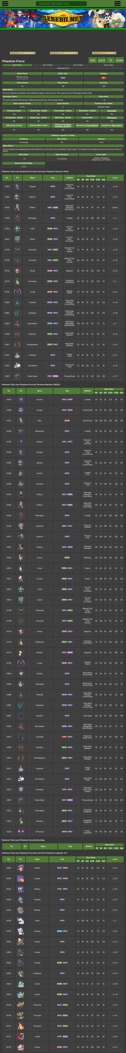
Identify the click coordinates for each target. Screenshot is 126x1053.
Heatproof (87, 812)
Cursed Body (69, 188)
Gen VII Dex (78, 65)
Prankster (87, 443)
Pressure (87, 483)
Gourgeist (37, 1026)
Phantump (32, 250)
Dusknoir (39, 537)
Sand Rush (69, 365)
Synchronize (87, 421)
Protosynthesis (69, 376)
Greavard (32, 355)
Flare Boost (69, 209)
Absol (37, 921)
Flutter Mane (32, 376)
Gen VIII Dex (48, 65)
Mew (40, 421)
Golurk (32, 239)
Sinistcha (39, 821)
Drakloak (32, 302)
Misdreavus (39, 431)
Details (92, 60)
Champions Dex (63, 68)
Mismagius (32, 218)
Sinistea (40, 674)
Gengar (39, 410)
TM (110, 60)
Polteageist (39, 684)
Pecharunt (40, 832)
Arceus (39, 558)
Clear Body (69, 301)
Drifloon (40, 494)
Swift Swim (69, 322)
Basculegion (32, 323)
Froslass (37, 931)
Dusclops (39, 484)
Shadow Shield (69, 292)
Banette (32, 197)
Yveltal (37, 1037)
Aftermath (69, 206)
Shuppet (32, 186)
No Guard (69, 230)
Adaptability (69, 323)
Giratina (40, 547)
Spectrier (39, 716)
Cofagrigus (37, 973)
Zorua (39, 568)
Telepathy (87, 548)
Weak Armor (87, 673)
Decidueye (32, 281)
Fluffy (69, 356)
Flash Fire (87, 736)
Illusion (87, 568)
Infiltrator (69, 302)
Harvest (70, 251)
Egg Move (119, 60)
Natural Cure (69, 248)
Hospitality (88, 810)
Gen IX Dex (17, 65)
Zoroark (40, 579)
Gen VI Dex (108, 65)
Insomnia (69, 185)
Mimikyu (40, 652)
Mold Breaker (69, 325)
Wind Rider (69, 333)
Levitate (69, 218)
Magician (69, 271)
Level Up (101, 60)
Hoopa (32, 271)
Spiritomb (39, 526)
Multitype (87, 558)
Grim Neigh (87, 716)
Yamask (37, 952)
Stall (87, 442)
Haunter (40, 400)
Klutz (69, 229)
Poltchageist (39, 811)
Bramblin (32, 334)
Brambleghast (32, 345)
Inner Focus (87, 789)
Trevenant (32, 260)
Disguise (87, 652)
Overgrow (69, 280)
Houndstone (32, 366)
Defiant (87, 791)
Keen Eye (87, 440)
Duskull (39, 473)
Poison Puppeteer (88, 832)
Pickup (69, 354)
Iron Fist (69, 227)
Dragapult (32, 313)
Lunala (32, 292)
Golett (32, 229)
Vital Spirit (87, 788)
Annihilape (40, 789)
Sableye (40, 442)
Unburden (69, 207)
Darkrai (37, 942)
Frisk (69, 186)
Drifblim (32, 207)
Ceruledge (40, 737)
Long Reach (69, 282)
